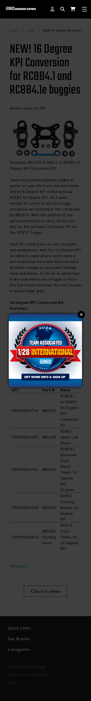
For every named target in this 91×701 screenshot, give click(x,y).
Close (81, 314)
